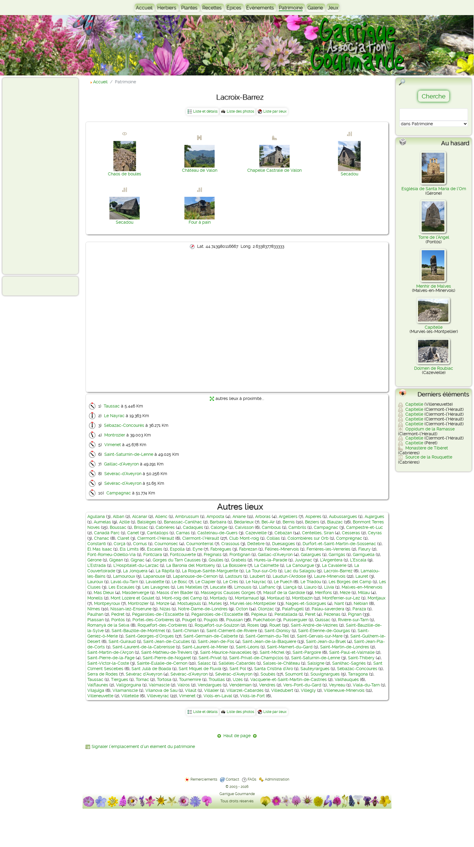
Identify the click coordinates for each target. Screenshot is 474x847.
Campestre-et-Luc (364, 527)
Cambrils (297, 527)
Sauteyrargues (315, 668)
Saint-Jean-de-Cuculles (166, 641)
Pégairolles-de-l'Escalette (158, 614)
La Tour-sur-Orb (261, 570)
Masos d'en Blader (175, 592)
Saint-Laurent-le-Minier (205, 646)
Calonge (219, 527)
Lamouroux (124, 576)
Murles (215, 603)
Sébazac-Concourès (124, 425)
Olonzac (266, 608)
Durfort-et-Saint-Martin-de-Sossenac (339, 543)
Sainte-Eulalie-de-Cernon (162, 663)
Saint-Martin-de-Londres (344, 646)
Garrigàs (337, 554)
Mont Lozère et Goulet (132, 598)
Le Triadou (310, 581)
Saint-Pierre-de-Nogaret (167, 657)
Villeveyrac (158, 695)
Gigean (116, 560)
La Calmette (266, 565)
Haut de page (237, 735)
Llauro (310, 587)
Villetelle (130, 695)
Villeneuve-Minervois (344, 690)
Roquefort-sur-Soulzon (217, 625)
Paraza (359, 608)
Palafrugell (293, 608)
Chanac (101, 538)
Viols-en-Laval (217, 695)
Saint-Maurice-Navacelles (226, 652)
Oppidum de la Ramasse (430, 429)
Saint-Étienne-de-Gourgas (324, 630)
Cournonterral (199, 543)
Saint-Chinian (186, 630)
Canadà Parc (107, 532)
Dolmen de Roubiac (433, 368)
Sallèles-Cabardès (237, 663)
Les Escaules (122, 587)
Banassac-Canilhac (183, 521)
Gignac (137, 560)
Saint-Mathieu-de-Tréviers (166, 652)
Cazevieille (256, 532)
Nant (339, 603)
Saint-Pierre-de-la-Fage (111, 657)
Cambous (271, 527)
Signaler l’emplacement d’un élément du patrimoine (143, 746)
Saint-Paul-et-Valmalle (352, 652)
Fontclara (152, 554)
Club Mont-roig (244, 538)
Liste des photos (240, 111)
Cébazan (283, 532)
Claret (123, 538)
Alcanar (139, 516)
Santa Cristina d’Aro (273, 668)
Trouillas (217, 679)
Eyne (198, 549)
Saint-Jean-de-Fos (216, 641)
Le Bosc (179, 581)
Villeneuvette (100, 695)
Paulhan (95, 614)
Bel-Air (268, 521)
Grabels (238, 560)
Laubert (257, 576)
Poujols (211, 619)
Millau (364, 592)
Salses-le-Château (281, 663)
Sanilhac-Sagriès (349, 663)
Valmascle (159, 684)
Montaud (275, 598)
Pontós (118, 619)
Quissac (322, 619)
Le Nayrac (114, 415)
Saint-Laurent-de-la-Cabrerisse (143, 646)
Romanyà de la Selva (108, 625)
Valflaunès (97, 684)
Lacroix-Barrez (338, 570)
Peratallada (285, 614)
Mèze (345, 592)
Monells (95, 598)
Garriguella (364, 554)
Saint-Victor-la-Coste (108, 663)
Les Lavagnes (156, 587)
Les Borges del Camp (350, 581)
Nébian (361, 603)
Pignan (355, 614)
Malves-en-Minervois (362, 587)
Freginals (213, 554)
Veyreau (337, 684)
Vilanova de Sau (161, 690)
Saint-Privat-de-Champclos (256, 657)
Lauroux (95, 581)
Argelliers (288, 516)
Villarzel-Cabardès (245, 690)
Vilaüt (190, 690)
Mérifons (323, 592)
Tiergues (119, 679)
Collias (273, 538)
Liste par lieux (275, 111)
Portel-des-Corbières (153, 619)
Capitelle (434, 327)
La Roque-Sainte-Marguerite (210, 570)
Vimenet (112, 444)
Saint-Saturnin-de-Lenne (128, 454)
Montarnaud (247, 598)
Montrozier (114, 435)
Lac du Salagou (300, 570)
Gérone (94, 560)
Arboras (263, 516)
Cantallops (157, 532)
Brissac (141, 527)
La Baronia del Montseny (190, 565)
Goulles (216, 560)
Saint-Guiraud (122, 641)
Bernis (289, 521)
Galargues (311, 554)
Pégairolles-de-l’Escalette (217, 614)
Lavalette (155, 581)
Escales (154, 549)
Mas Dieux (104, 592)
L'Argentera (331, 560)
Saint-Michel (272, 652)
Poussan (234, 619)
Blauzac (335, 521)
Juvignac (303, 560)
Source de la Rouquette (428, 457)
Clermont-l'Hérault (155, 538)
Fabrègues (220, 549)
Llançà (290, 587)
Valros (183, 684)
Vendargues (210, 684)
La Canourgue (300, 565)
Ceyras (375, 532)
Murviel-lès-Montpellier (253, 603)
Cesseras (351, 532)
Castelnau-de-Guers (217, 532)
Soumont (294, 674)
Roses (253, 625)
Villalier (211, 690)
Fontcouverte (183, 554)
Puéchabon (264, 619)
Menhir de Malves (433, 286)
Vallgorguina (128, 684)
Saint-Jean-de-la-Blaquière (269, 641)
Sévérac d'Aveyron (144, 674)
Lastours (233, 576)
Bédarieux (244, 521)
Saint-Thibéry (361, 657)
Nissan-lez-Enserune (130, 608)
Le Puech (283, 581)
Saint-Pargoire (307, 652)
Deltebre (256, 543)
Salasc (204, 663)
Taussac (112, 406)
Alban (118, 516)
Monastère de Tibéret (426, 448)
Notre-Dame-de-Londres (203, 608)
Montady (218, 598)
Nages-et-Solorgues (306, 603)
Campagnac (118, 493)
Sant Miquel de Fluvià (200, 668)
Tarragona (358, 674)
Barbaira (218, 521)
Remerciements (203, 779)
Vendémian (240, 684)
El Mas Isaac (99, 549)
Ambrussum (187, 516)
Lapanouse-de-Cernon (195, 576)
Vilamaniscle (125, 690)
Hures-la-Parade (270, 560)
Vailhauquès (347, 679)
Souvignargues (325, 674)
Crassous (230, 543)
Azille (124, 521)
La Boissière (234, 565)
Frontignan (239, 554)
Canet (133, 532)
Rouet (275, 625)
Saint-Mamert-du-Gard (290, 646)
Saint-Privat (210, 657)
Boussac (118, 527)
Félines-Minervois (282, 549)
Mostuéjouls (189, 603)
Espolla (177, 549)
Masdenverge (135, 592)
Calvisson (244, 527)
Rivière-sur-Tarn (353, 619)
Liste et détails (205, 111)
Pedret (118, 614)
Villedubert (282, 690)
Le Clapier (205, 581)
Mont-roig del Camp (182, 598)
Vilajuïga (95, 690)
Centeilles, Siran (318, 532)
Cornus (140, 543)
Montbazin (302, 598)
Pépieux (259, 614)
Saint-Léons (247, 646)
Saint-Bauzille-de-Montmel (138, 630)
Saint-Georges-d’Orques (149, 636)
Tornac (142, 679)
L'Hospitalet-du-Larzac (136, 565)
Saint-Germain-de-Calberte (210, 636)
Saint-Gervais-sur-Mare (320, 636)
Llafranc (267, 587)
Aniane (239, 516)
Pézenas (332, 614)
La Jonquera (135, 570)
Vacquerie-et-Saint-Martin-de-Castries (288, 679)
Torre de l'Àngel (433, 237)
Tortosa (164, 679)
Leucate (218, 587)
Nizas (165, 608)
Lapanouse (154, 576)
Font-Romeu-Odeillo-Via (111, 554)
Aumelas (102, 521)
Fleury (364, 549)
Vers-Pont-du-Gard (302, 684)
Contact (232, 779)
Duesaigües (283, 543)
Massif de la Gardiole (284, 592)
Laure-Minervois (330, 576)
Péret (310, 614)
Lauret (362, 576)
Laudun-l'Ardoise (289, 576)
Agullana (96, 516)
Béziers (312, 521)
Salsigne (315, 663)
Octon (242, 608)
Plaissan (95, 619)
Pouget (189, 619)
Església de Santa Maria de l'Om (433, 188)
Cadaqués (193, 527)
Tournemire (190, 679)
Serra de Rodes (102, 674)
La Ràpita (165, 570)
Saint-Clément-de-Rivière (231, 630)
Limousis (243, 587)
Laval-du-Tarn (124, 581)
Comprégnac (349, 538)
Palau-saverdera (328, 608)
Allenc (161, 516)
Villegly (308, 690)
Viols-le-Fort (252, 695)
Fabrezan (248, 549)
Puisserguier (295, 619)
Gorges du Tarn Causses (177, 560)
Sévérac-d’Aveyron (122, 483)
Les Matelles (189, 587)
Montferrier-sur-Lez (341, 598)
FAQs (252, 779)
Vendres (267, 684)
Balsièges (146, 521)
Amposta (215, 516)
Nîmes (93, 608)
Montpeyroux (107, 603)
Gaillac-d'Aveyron (121, 464)
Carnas (183, 532)
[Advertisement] (29, 175)
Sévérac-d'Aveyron (122, 473)
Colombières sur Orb (308, 538)
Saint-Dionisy (278, 630)
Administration (277, 779)
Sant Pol (237, 668)
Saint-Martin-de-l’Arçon (110, 652)
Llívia (329, 587)
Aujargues (374, 516)
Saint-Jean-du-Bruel (326, 641)
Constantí (96, 543)
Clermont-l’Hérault (200, 538)
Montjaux (376, 598)
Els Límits (129, 549)
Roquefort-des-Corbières (162, 625)
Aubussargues (343, 516)
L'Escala (358, 560)
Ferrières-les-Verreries (328, 549)
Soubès (268, 674)
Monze (162, 603)
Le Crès (230, 581)
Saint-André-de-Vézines (314, 625)
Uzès (238, 679)
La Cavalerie (334, 565)
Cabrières (165, 527)
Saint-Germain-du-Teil (267, 636)
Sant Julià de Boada (151, 668)
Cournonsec (166, 543)
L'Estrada (96, 565)
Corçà (119, 543)
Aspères (313, 516)
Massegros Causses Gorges (228, 592)
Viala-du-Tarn (366, 684)
